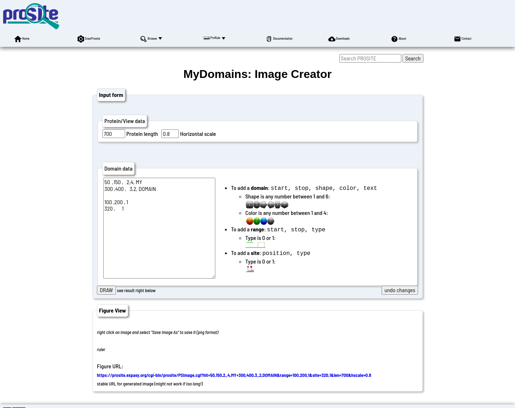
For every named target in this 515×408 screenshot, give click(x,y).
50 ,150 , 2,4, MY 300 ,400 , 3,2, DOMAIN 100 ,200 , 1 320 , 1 (159, 228)
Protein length (142, 133)
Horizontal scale (198, 133)
